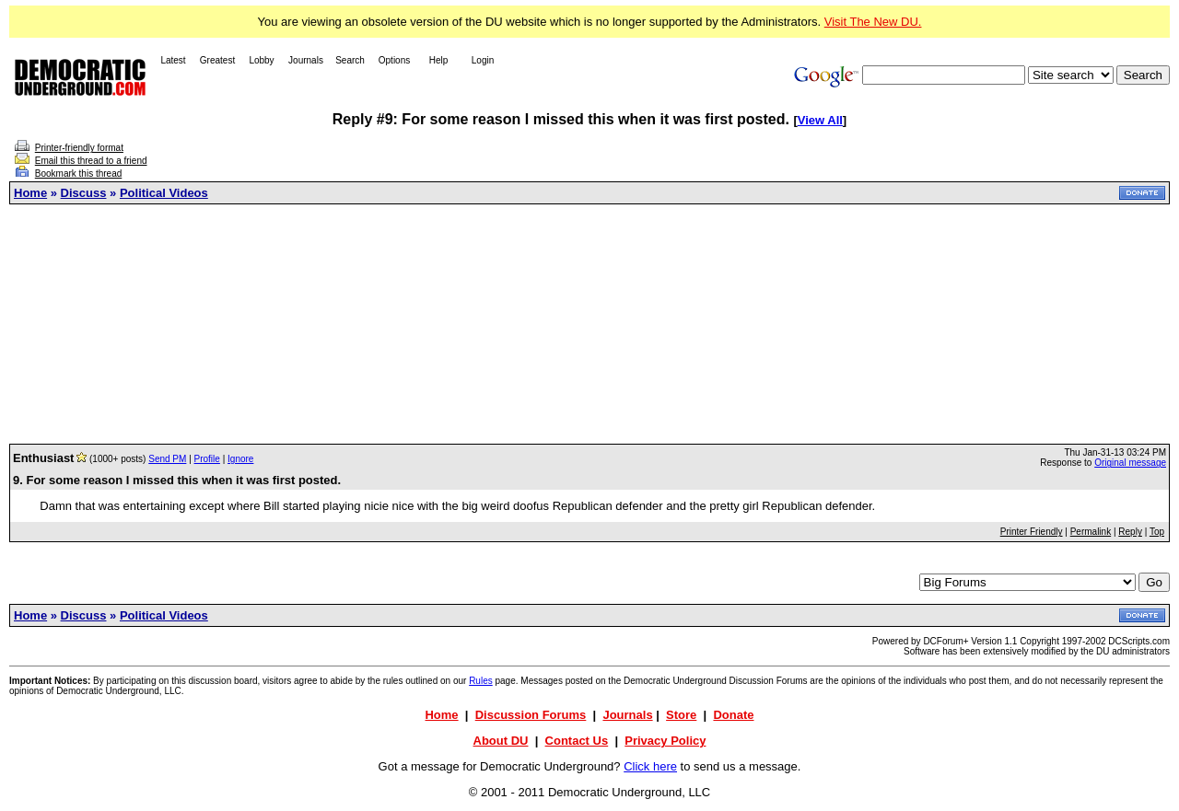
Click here (650, 766)
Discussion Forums (531, 715)
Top (1157, 532)
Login (483, 60)
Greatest (217, 60)
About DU (501, 740)
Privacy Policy (665, 740)
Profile (207, 459)
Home (30, 193)
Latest (172, 60)
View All (820, 120)
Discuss (84, 193)
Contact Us (577, 740)
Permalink (1090, 532)
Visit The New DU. (873, 22)
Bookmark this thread (79, 173)
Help (439, 60)
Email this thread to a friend (91, 161)
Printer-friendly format (79, 148)
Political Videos (164, 193)
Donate (733, 715)
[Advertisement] (589, 324)
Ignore (240, 459)
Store (681, 715)
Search (350, 60)
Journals (305, 60)
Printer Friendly (1031, 532)
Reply (1130, 532)
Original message (1130, 463)
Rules (481, 681)
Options (394, 60)
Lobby (261, 60)
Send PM (167, 459)
